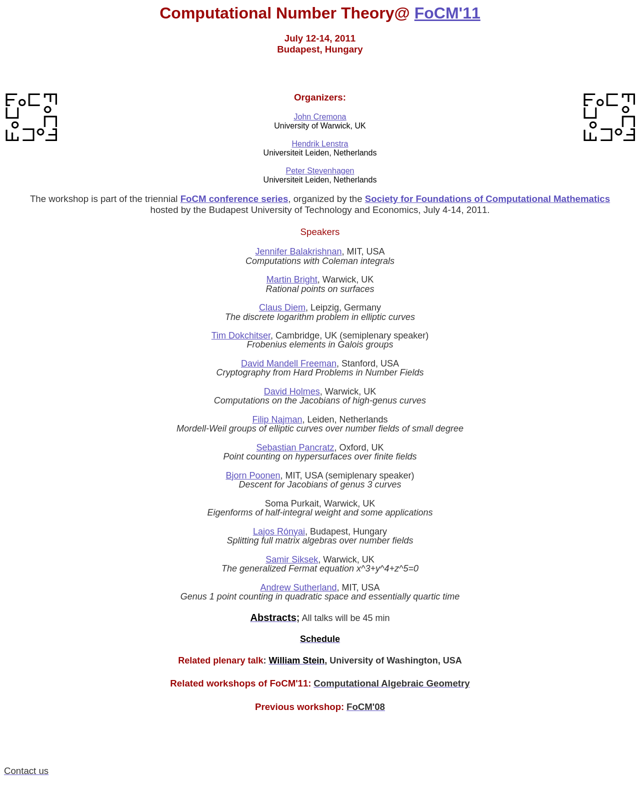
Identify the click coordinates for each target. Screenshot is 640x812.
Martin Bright (292, 279)
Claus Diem (282, 307)
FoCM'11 (447, 13)
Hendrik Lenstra (320, 144)
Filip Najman (277, 419)
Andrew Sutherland (298, 587)
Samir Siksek (292, 559)
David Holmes (292, 391)
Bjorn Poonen (253, 475)
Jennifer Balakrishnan (298, 251)
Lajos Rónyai (279, 531)
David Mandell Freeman (288, 363)
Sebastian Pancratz (295, 447)
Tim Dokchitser (241, 335)
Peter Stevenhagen (320, 170)
